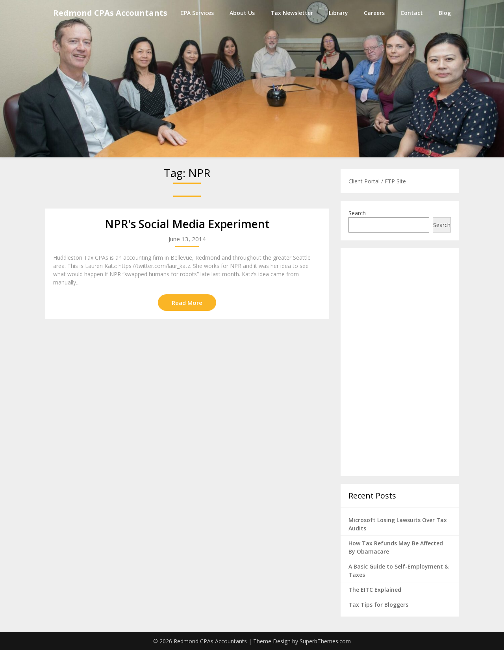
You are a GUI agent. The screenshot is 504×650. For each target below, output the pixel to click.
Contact (411, 13)
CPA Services (197, 13)
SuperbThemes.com (325, 641)
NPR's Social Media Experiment (187, 223)
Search (357, 213)
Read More (187, 303)
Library (338, 13)
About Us (242, 13)
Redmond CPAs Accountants (110, 12)
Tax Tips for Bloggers (378, 604)
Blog (445, 13)
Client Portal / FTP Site (377, 181)
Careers (374, 13)
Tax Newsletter (292, 13)
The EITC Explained (374, 589)
